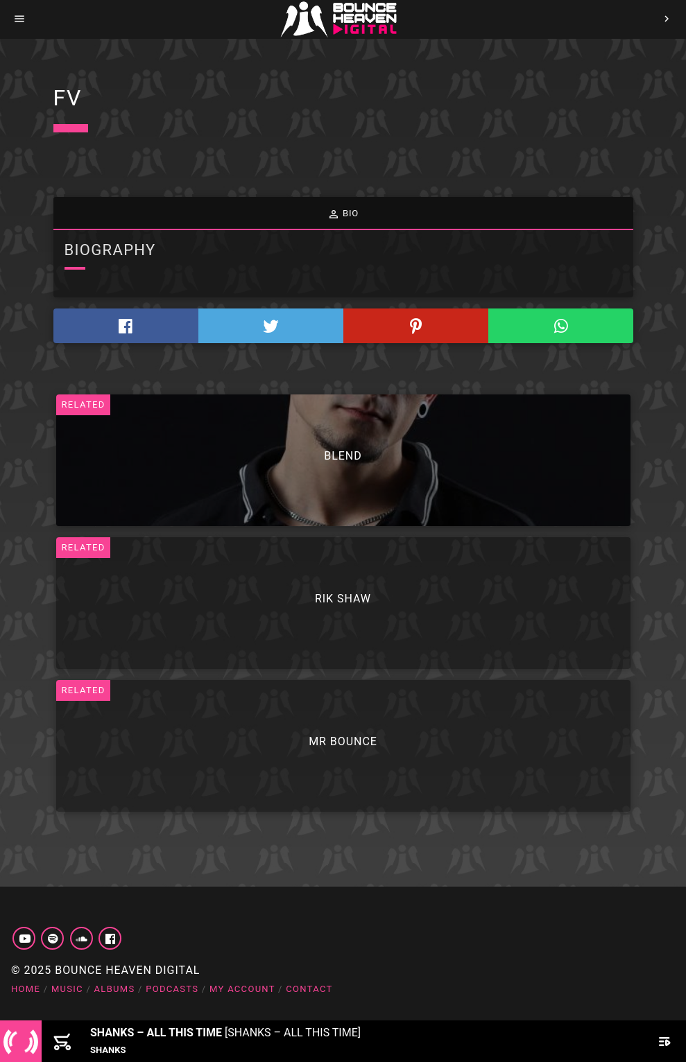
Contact (309, 989)
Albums (114, 989)
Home (25, 989)
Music (67, 989)
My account (242, 989)
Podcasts (172, 989)
